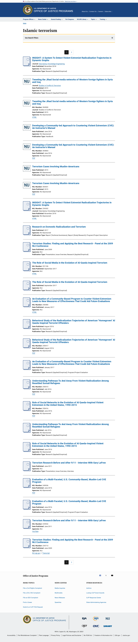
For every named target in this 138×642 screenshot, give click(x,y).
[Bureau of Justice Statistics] (96, 621)
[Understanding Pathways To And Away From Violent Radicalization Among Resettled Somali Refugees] (27, 388)
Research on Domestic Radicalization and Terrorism (59, 226)
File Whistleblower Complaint (27, 635)
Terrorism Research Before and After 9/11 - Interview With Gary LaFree (69, 462)
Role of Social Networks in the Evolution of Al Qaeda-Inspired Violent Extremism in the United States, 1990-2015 (67, 403)
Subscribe (108, 11)
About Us (85, 11)
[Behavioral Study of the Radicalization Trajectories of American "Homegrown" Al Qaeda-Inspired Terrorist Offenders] (27, 328)
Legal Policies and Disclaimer (71, 635)
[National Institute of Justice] (108, 620)
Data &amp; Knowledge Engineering (52, 64)
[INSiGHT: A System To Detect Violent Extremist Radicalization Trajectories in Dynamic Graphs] (27, 66)
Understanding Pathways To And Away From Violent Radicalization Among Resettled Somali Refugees (70, 382)
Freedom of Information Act (103, 635)
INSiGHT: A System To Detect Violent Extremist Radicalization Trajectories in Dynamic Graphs (71, 59)
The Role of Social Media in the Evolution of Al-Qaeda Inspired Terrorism (69, 262)
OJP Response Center (93, 598)
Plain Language (44, 635)
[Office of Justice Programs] (27, 10)
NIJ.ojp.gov (36, 553)
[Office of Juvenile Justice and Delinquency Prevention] (84, 627)
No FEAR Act (88, 635)
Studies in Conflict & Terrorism (50, 85)
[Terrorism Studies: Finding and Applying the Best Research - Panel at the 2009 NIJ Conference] (27, 251)
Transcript (46, 553)
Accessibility (11, 635)
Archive (88, 588)
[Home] (53, 10)
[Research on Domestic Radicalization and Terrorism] (27, 234)
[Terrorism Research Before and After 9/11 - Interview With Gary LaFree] (27, 470)
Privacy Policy (55, 635)
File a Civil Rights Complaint (32, 588)
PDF (33, 158)
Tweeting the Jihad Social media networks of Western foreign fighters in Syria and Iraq (72, 80)
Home (24, 23)
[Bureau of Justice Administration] (84, 620)
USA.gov (117, 635)
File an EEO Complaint (30, 598)
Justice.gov (126, 635)
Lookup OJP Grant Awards (95, 593)
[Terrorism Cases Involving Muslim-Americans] (27, 168)
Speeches (58, 602)
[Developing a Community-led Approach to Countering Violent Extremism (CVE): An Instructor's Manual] (27, 127)
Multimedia (58, 593)
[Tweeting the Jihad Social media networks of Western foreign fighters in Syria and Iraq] (27, 81)
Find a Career (27, 602)
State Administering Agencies (96, 602)
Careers (100, 11)
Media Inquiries (60, 588)
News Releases (60, 598)
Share (115, 13)
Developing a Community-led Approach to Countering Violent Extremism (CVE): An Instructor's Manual (73, 126)
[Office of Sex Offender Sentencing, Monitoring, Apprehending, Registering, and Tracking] (108, 627)
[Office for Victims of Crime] (96, 627)
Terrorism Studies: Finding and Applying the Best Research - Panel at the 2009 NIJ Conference (72, 244)
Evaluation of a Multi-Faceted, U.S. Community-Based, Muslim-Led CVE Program (69, 480)
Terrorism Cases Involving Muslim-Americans (55, 166)
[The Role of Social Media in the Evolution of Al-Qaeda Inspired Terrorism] (27, 270)
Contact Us (93, 11)
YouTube (35, 531)
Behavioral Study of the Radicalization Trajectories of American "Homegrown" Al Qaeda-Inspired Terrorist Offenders (73, 321)
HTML (34, 117)
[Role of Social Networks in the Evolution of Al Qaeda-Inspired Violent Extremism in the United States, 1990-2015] (27, 410)
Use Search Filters (31, 38)
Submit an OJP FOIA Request (33, 607)
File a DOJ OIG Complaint (31, 593)
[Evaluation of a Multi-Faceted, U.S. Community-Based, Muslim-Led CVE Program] (27, 487)
